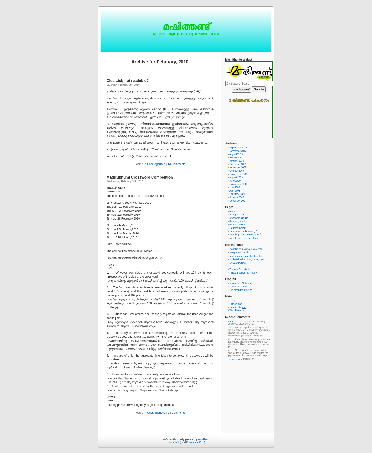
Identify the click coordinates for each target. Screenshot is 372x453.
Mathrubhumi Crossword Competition (140, 177)
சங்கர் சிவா (235, 359)
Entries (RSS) (174, 442)
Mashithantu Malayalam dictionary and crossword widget (249, 99)
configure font (236, 214)
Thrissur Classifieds (239, 269)
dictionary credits (238, 221)
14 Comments (177, 164)
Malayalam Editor (238, 286)
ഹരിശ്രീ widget (237, 263)
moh (231, 321)
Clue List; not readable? (128, 81)
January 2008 (236, 197)
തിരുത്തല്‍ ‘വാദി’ (238, 252)
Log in (232, 300)
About (232, 211)
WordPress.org (237, 310)
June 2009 (235, 180)
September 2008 (238, 184)
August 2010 (236, 154)
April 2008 (234, 190)
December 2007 (237, 200)
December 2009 (237, 164)
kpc (231, 327)
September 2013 (238, 147)
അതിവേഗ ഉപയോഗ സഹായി (246, 249)
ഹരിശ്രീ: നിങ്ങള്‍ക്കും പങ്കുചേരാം (247, 259)
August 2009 (236, 177)
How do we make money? (243, 231)
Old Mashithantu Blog (240, 290)
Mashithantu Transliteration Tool (246, 256)
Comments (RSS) (195, 442)
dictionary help (237, 224)
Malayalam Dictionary (240, 283)
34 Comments (177, 412)
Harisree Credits (237, 228)
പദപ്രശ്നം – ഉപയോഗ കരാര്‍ (245, 234)
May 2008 (234, 187)
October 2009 (236, 171)
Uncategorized (156, 164)
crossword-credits (238, 218)
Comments (237, 307)
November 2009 (237, 167)
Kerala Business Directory (243, 272)
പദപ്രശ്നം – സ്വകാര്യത (243, 238)
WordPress (204, 439)
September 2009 (238, 174)
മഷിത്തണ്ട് (186, 26)
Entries (235, 304)
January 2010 (236, 161)
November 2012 (237, 151)
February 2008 (237, 194)
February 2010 (237, 157)
